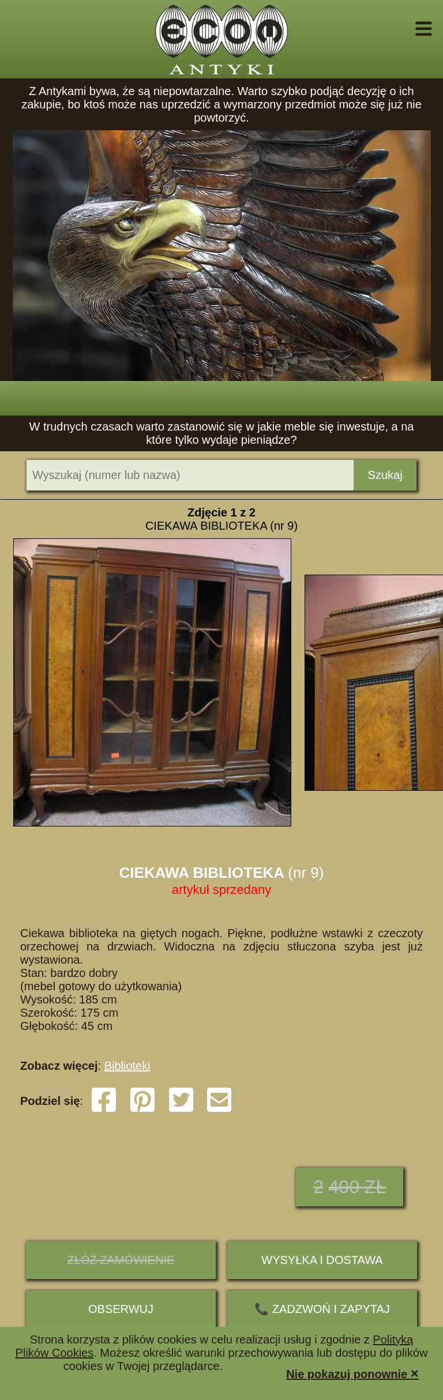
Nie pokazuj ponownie (352, 1373)
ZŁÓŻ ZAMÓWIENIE (121, 1260)
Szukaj (385, 475)
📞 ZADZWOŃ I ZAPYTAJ (322, 1309)
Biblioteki (127, 1065)
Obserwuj (120, 1309)
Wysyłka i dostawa (321, 1260)
